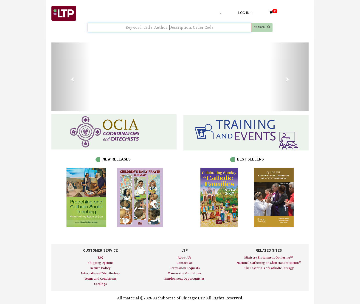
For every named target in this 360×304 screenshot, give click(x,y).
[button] (70, 76)
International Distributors (100, 273)
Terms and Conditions (100, 279)
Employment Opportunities (184, 279)
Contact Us (185, 263)
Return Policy (100, 268)
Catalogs (100, 284)
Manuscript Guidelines (184, 273)
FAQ (100, 257)
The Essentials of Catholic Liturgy (269, 268)
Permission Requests (184, 268)
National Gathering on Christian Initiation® (268, 263)
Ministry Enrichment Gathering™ (268, 257)
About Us (184, 257)
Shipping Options (100, 263)
